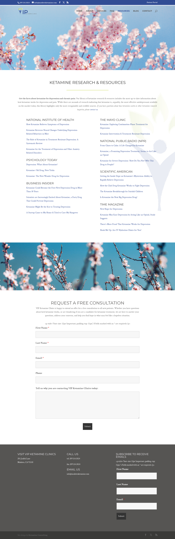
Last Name (42, 342)
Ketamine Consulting (38, 535)
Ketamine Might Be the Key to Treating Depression (48, 206)
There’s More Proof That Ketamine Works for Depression (125, 224)
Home (79, 11)
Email (40, 358)
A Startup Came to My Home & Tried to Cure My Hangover (52, 212)
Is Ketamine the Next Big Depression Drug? (118, 197)
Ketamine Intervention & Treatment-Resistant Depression (125, 133)
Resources (124, 11)
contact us (94, 109)
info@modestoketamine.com (78, 474)
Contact (147, 11)
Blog (136, 11)
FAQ (112, 11)
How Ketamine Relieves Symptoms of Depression (47, 124)
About (89, 11)
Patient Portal (152, 2)
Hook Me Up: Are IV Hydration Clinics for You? (120, 230)
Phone (39, 373)
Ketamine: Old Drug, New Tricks (40, 170)
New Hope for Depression (111, 209)
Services (101, 11)
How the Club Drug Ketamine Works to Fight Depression (124, 185)
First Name (42, 327)
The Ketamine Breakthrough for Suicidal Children (121, 191)
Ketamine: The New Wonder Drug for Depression (47, 176)
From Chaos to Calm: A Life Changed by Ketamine (122, 145)
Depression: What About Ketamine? (42, 164)
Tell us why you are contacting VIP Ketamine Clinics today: (67, 388)
